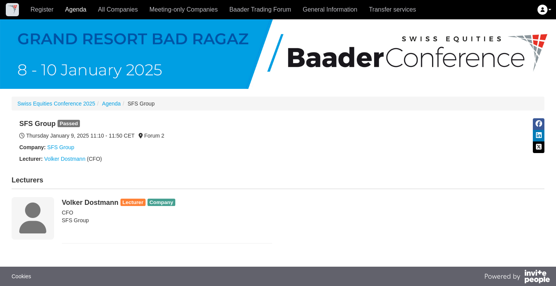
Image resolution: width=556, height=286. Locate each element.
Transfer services (392, 9)
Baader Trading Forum (260, 9)
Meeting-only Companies (183, 9)
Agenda (75, 9)
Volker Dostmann (65, 159)
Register (42, 9)
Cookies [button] (21, 276)
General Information (330, 9)
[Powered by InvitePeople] (517, 277)
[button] (544, 9)
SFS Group (60, 147)
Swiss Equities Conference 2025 (56, 103)
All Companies (118, 9)
